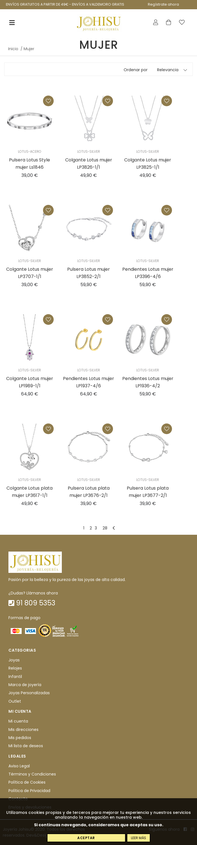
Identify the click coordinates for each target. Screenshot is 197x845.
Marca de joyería (24, 684)
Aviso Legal (19, 766)
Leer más (138, 837)
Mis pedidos (19, 737)
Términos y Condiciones (32, 774)
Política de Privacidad (29, 790)
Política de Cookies (27, 782)
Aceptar (86, 837)
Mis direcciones (23, 729)
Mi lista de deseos (25, 746)
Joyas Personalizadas (29, 693)
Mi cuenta (18, 721)
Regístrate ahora (163, 4)
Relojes (15, 668)
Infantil (15, 676)
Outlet (14, 701)
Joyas (14, 660)
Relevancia (167, 70)
